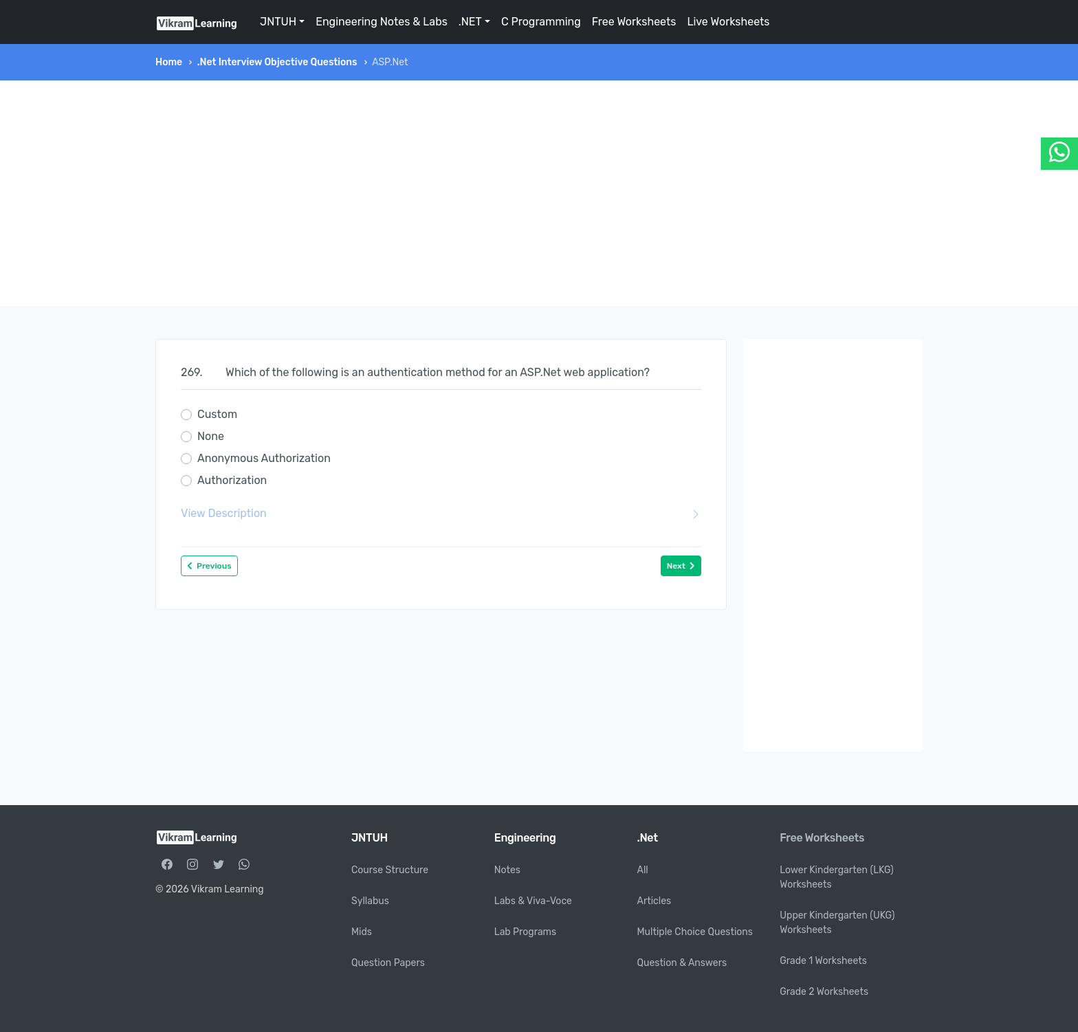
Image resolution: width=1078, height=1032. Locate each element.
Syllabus (370, 901)
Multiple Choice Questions (695, 932)
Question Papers (388, 963)
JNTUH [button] (278, 21)
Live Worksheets (728, 21)
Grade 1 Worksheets (823, 961)
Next (681, 566)
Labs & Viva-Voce (533, 901)
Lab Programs (525, 932)
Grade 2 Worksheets (824, 992)
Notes (507, 870)
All (642, 870)
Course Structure (389, 870)
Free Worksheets (634, 21)
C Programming (541, 21)
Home (168, 62)
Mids (361, 932)
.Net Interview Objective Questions (277, 62)
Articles (654, 901)
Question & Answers (682, 963)
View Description (441, 513)
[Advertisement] (539, 193)
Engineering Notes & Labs (382, 21)
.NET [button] (470, 21)
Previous (209, 566)
